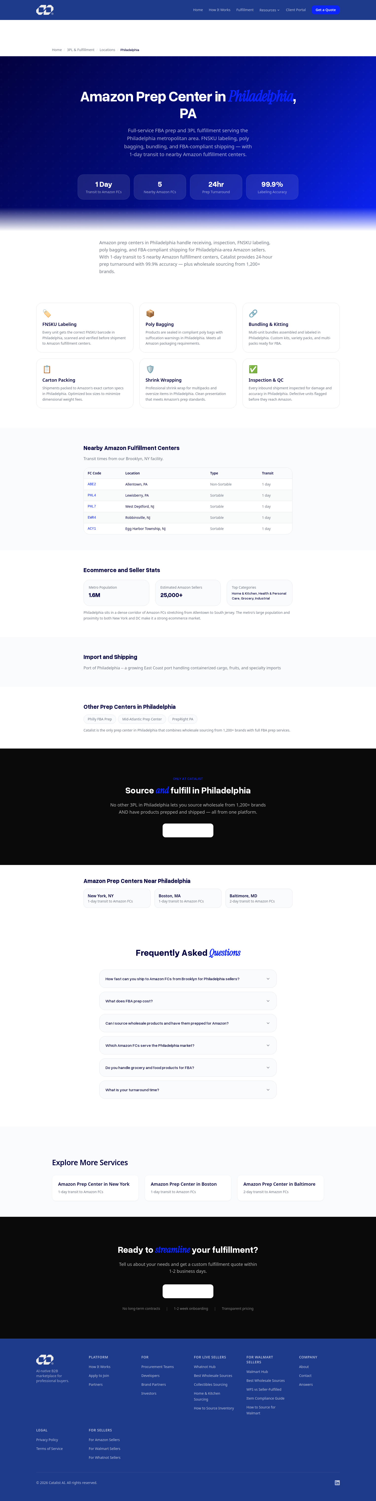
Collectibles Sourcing (210, 1384)
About (304, 1366)
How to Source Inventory (214, 1408)
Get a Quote (326, 9)
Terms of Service (49, 1448)
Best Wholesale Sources (213, 1375)
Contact (305, 1375)
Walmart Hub (257, 1371)
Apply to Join (99, 1375)
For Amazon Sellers (104, 1439)
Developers (150, 1375)
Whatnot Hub (205, 1366)
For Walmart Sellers (104, 1448)
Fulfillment (245, 9)
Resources (269, 10)
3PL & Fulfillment (80, 49)
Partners (96, 1384)
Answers (306, 1384)
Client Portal (296, 9)
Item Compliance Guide (265, 1398)
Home (198, 9)
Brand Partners (153, 1384)
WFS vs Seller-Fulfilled (263, 1389)
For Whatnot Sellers (104, 1457)
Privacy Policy (47, 1439)
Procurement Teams (157, 1366)
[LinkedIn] (337, 1482)
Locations (107, 49)
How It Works (219, 9)
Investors (148, 1393)
